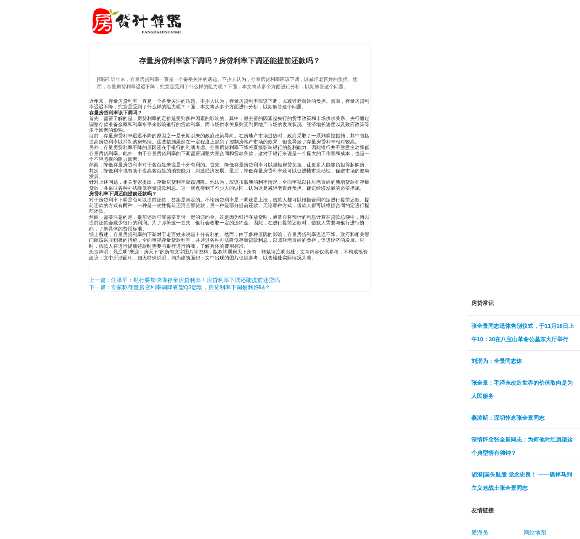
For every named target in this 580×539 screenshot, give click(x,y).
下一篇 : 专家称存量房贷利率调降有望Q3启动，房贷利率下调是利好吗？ (179, 287)
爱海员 (479, 532)
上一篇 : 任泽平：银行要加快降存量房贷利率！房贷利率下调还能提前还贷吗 (184, 280)
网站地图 (535, 532)
